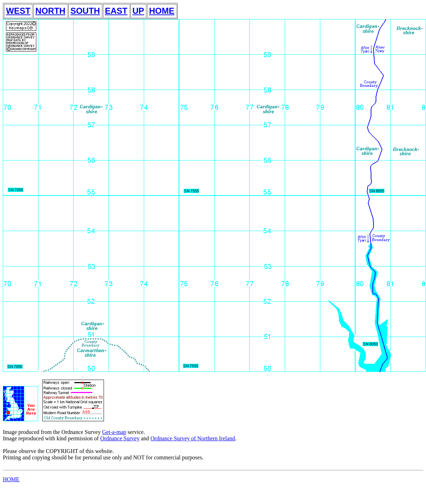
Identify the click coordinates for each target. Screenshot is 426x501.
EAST (116, 11)
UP (138, 11)
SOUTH (85, 11)
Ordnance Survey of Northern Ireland (192, 438)
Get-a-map (114, 432)
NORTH (50, 11)
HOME (161, 11)
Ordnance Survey (120, 438)
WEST (18, 11)
